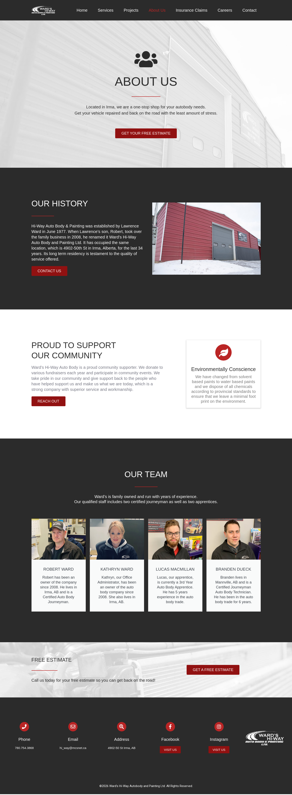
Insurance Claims (191, 10)
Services (106, 10)
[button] (146, 133)
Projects (131, 10)
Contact (249, 10)
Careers (225, 10)
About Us (157, 10)
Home (82, 10)
